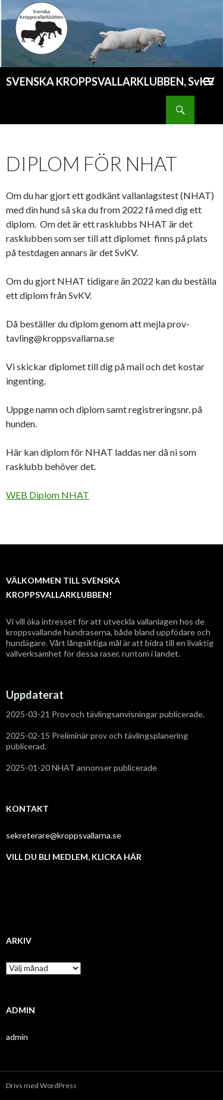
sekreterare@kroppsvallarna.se (63, 835)
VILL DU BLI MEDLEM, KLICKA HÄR (74, 857)
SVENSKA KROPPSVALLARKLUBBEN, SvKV (110, 81)
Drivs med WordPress (41, 1085)
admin (17, 1037)
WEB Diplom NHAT (47, 494)
